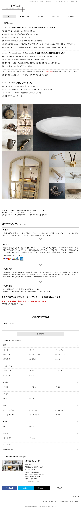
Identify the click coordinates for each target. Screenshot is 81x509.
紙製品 (5, 421)
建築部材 (33, 359)
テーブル (7, 350)
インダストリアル (10, 415)
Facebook (9, 488)
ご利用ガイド (40, 16)
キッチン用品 (7, 366)
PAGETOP (76, 496)
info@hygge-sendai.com (36, 474)
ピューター (59, 371)
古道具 (5, 382)
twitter (25, 488)
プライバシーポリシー (49, 501)
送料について (56, 16)
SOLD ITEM (7, 445)
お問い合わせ (72, 16)
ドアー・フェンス (62, 354)
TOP (9, 16)
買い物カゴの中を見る (40, 317)
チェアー (33, 350)
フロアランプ (60, 410)
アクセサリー (8, 438)
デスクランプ (34, 410)
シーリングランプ (10, 410)
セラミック (7, 371)
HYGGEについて (25, 16)
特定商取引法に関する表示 (69, 501)
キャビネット (60, 350)
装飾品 (5, 433)
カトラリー (7, 375)
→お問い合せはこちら (32, 481)
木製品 (6, 387)
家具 (4, 345)
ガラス (32, 371)
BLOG (58, 488)
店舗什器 (7, 359)
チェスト (7, 354)
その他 (58, 359)
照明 (4, 405)
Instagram (42, 488)
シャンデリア (34, 415)
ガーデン (6, 394)
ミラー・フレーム (36, 354)
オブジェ (33, 387)
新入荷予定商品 (8, 449)
